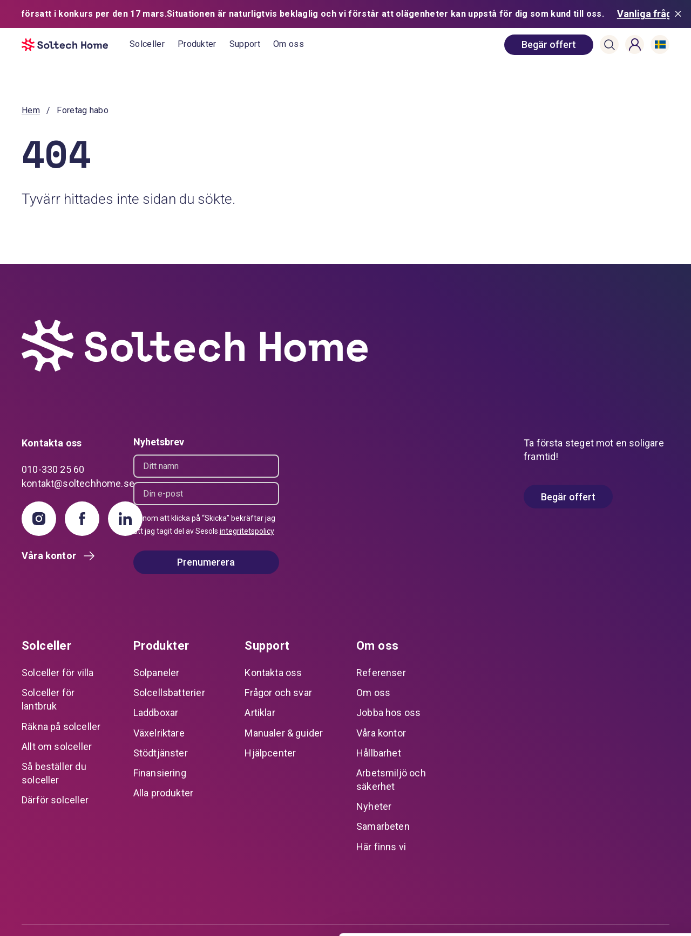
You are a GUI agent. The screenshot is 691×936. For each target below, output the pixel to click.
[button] (609, 44)
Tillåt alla (601, 809)
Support (244, 44)
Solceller (147, 44)
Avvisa (601, 880)
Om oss (288, 44)
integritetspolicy (247, 531)
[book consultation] (548, 45)
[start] (76, 44)
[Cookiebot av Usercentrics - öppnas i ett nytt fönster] (70, 915)
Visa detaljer (165, 914)
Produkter (197, 44)
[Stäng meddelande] (680, 14)
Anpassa (601, 844)
